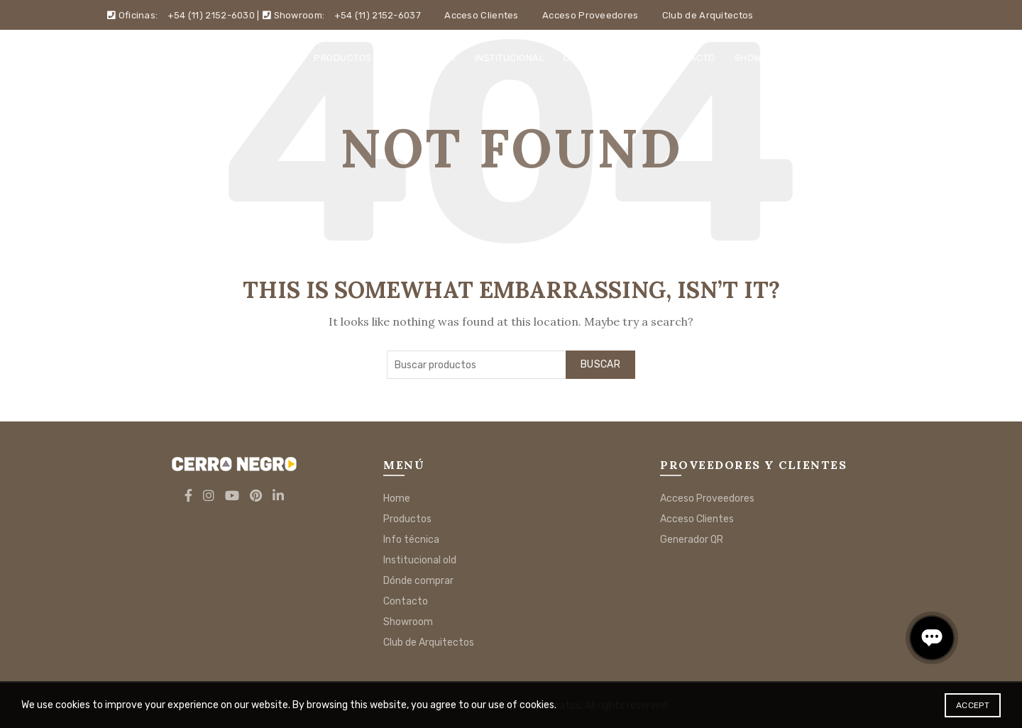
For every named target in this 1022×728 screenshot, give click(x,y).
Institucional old (419, 560)
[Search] (904, 57)
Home (281, 58)
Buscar (600, 364)
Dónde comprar (605, 58)
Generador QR (691, 540)
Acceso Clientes (481, 15)
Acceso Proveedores (590, 15)
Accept (972, 705)
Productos (343, 58)
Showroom (762, 58)
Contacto (690, 58)
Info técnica (423, 58)
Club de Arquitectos (708, 15)
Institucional (510, 58)
